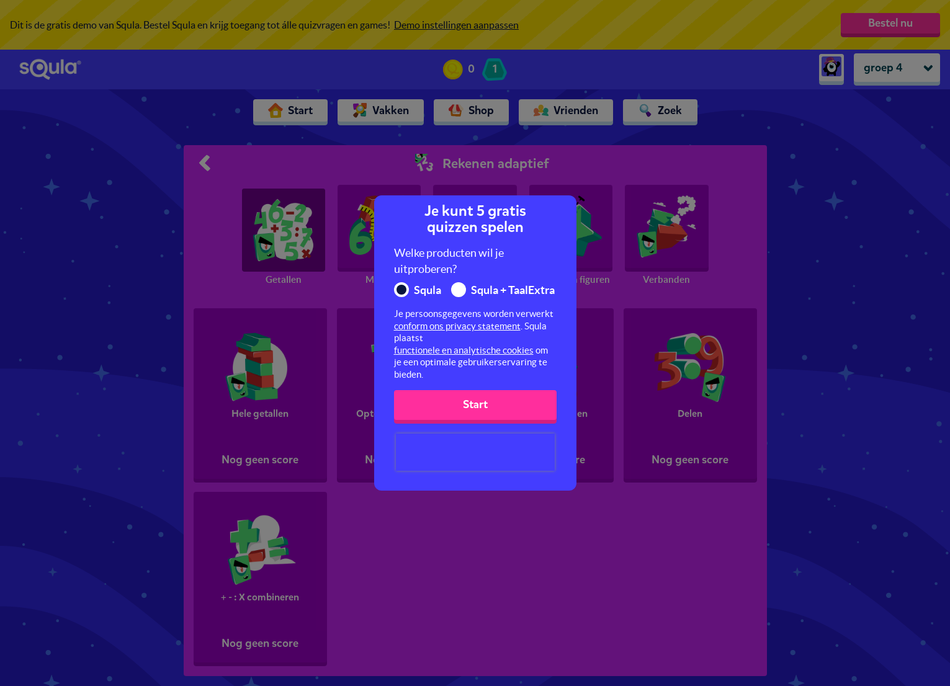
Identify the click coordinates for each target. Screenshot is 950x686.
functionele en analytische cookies (464, 350)
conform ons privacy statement (457, 326)
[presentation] (475, 452)
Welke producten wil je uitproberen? (449, 260)
